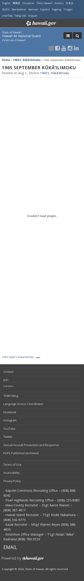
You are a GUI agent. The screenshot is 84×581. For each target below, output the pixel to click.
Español (45, 9)
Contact (8, 372)
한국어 (6, 9)
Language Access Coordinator (23, 404)
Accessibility (11, 473)
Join (5, 380)
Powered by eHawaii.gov (23, 560)
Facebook (9, 412)
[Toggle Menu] (67, 35)
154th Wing (10, 396)
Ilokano (59, 3)
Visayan (32, 15)
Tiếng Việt (20, 15)
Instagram (10, 420)
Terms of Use (12, 465)
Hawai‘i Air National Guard (21, 36)
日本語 (69, 3)
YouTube (9, 429)
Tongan (68, 9)
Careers (8, 386)
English (6, 3)
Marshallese (19, 9)
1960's (17, 60)
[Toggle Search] (77, 35)
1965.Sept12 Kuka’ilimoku (18, 357)
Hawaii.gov (40, 23)
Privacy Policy (12, 481)
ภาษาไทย (7, 15)
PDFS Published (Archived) (21, 453)
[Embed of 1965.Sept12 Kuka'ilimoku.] (42, 216)
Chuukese (28, 3)
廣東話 (16, 3)
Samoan (33, 9)
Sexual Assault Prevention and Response (31, 445)
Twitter (8, 437)
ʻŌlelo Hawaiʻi (44, 3)
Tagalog (56, 9)
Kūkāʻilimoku (32, 60)
